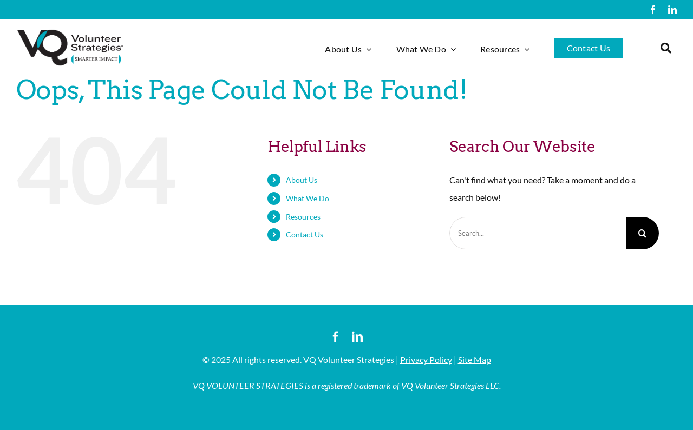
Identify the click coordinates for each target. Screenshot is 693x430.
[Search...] (537, 233)
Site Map (474, 359)
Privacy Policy (426, 359)
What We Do (307, 198)
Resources (303, 216)
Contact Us (304, 234)
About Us (301, 179)
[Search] (642, 233)
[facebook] (653, 9)
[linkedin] (672, 9)
